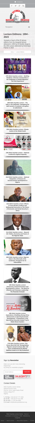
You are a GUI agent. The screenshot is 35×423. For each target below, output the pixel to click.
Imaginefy (17, 417)
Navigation (18, 27)
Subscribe (27, 372)
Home (12, 52)
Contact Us (18, 2)
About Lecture (10, 420)
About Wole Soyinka (22, 420)
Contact (32, 420)
